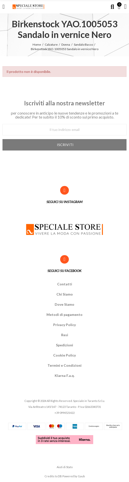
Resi (64, 335)
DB (60, 476)
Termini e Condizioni (64, 365)
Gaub (81, 476)
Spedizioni (64, 345)
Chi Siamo (64, 294)
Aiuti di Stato (65, 467)
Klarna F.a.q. (65, 375)
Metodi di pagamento (64, 314)
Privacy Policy (64, 325)
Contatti (64, 284)
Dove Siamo (64, 304)
